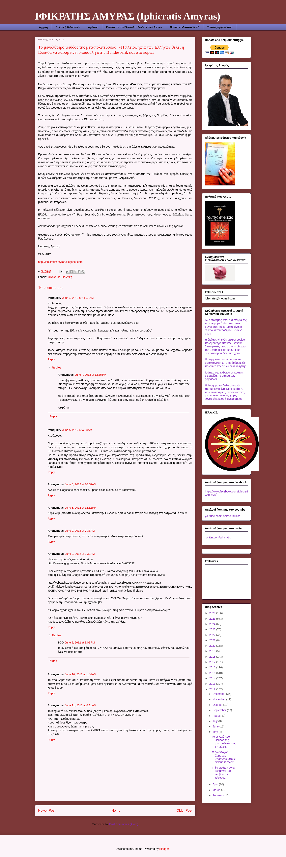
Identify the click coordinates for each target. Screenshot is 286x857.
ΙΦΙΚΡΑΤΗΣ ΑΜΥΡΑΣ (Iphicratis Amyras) (127, 16)
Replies (56, 367)
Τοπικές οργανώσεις (219, 27)
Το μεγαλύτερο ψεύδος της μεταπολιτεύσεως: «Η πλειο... (224, 741)
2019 (212, 651)
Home (115, 810)
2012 (212, 689)
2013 (212, 683)
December (219, 693)
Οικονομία (54, 277)
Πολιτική (67, 277)
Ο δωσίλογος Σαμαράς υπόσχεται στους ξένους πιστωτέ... (224, 757)
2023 (212, 629)
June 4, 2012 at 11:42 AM (78, 297)
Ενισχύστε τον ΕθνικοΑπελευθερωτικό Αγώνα (134, 27)
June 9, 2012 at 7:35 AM (80, 530)
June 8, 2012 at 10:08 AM (80, 484)
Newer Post (46, 810)
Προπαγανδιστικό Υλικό (184, 27)
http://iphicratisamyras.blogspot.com (60, 261)
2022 (212, 635)
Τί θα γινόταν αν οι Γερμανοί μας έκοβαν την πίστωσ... (223, 772)
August (217, 715)
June (216, 726)
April (216, 784)
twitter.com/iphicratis (218, 537)
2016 (212, 667)
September (220, 710)
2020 (212, 645)
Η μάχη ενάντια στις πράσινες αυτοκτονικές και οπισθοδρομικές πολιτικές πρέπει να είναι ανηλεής (225, 363)
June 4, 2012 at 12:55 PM (90, 374)
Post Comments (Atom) (123, 824)
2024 (212, 624)
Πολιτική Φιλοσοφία (68, 27)
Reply (51, 359)
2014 (212, 678)
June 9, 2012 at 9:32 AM (80, 553)
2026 (212, 613)
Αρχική (43, 27)
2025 (212, 618)
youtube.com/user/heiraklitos (222, 516)
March (217, 790)
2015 (212, 673)
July (215, 721)
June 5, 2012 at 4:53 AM (77, 430)
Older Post (184, 810)
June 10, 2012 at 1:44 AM (80, 674)
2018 (212, 656)
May (215, 731)
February (218, 795)
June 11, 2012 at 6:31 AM (80, 705)
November (219, 699)
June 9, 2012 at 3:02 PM (80, 642)
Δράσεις (93, 27)
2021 (212, 640)
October (218, 704)
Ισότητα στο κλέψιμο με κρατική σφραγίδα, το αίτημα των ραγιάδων (224, 376)
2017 (212, 662)
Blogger (164, 848)
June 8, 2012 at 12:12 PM (80, 507)
